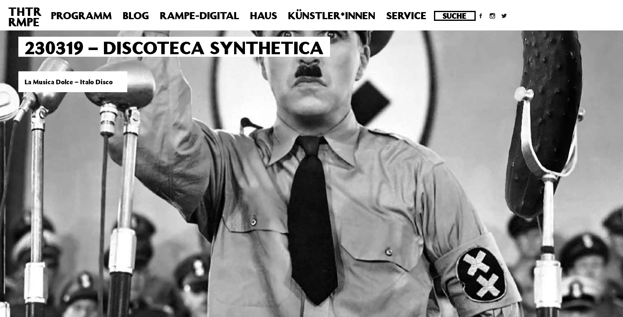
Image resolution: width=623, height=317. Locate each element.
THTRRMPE (24, 17)
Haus (263, 15)
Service (406, 15)
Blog (136, 15)
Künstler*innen (331, 15)
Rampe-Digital (199, 15)
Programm (81, 15)
